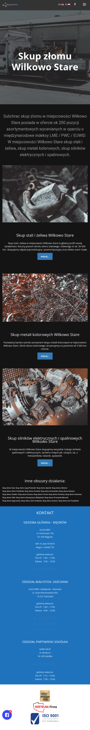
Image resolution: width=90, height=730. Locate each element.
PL (67, 4)
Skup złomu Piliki (9, 497)
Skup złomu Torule (41, 494)
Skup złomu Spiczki (44, 488)
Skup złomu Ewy (8, 488)
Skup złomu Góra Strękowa (31, 501)
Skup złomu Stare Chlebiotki (13, 491)
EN (61, 4)
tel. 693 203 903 (45, 623)
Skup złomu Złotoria (59, 488)
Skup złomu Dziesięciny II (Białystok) (30, 497)
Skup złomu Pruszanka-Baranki (56, 497)
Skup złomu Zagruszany (11, 501)
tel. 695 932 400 (45, 664)
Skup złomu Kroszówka (50, 491)
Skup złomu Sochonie (73, 494)
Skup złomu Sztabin (9, 494)
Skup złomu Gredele (32, 491)
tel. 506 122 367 (45, 618)
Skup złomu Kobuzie (67, 491)
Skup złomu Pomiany (57, 494)
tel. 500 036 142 (45, 569)
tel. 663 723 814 (45, 629)
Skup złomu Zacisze (25, 494)
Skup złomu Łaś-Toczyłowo (68, 501)
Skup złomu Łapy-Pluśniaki (26, 488)
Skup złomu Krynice (50, 501)
